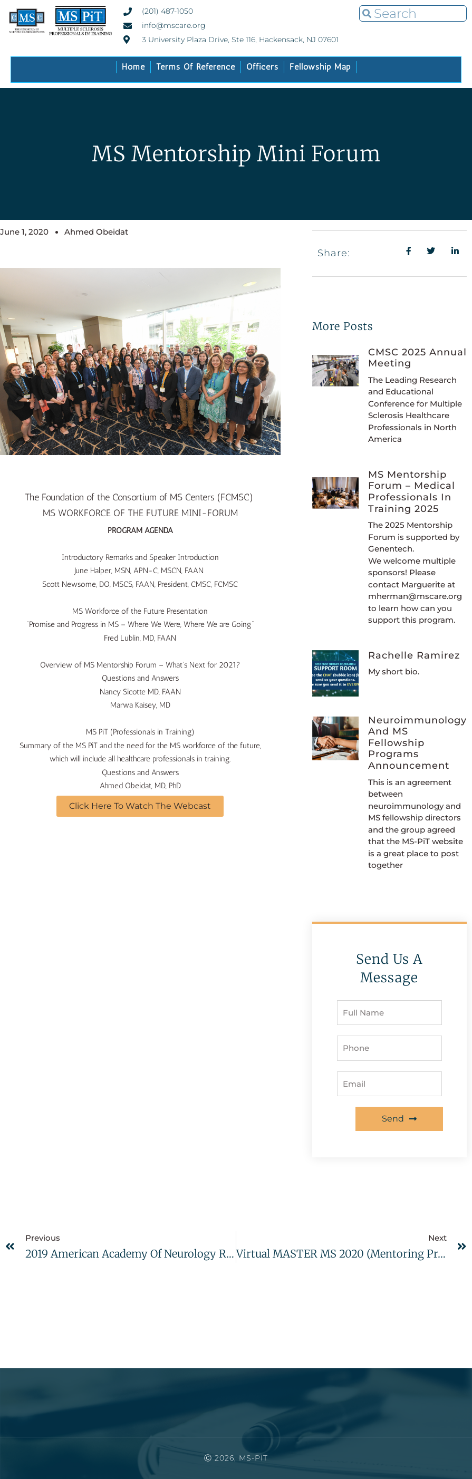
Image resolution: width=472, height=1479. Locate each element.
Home (133, 67)
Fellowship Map (320, 67)
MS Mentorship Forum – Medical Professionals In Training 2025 (411, 492)
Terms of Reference (195, 67)
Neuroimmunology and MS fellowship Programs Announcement (417, 742)
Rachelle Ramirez (414, 655)
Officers (262, 67)
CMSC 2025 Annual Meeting (417, 358)
